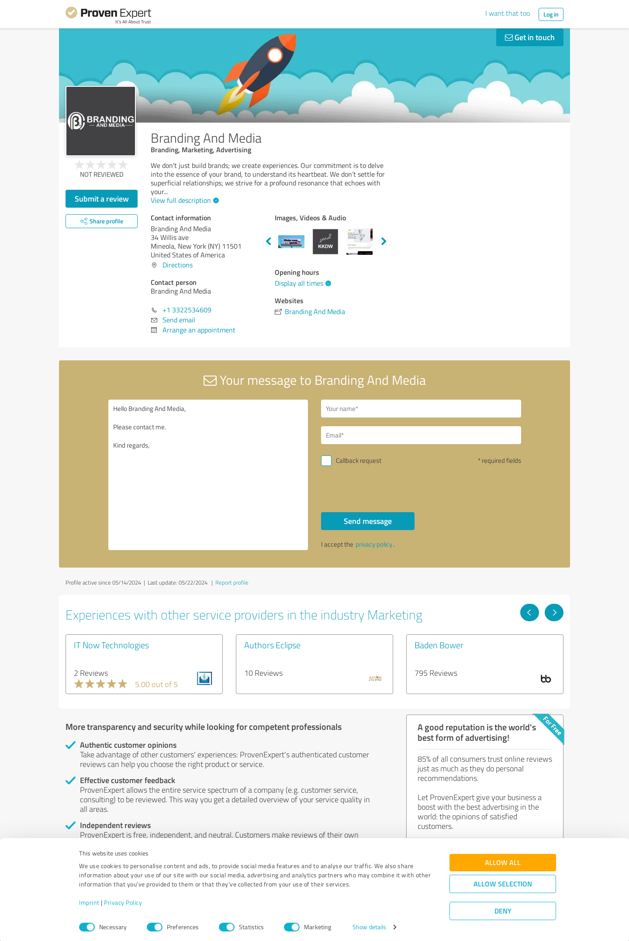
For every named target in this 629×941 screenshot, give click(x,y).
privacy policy (374, 544)
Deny (502, 908)
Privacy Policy (123, 900)
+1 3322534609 (186, 310)
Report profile (232, 582)
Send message (368, 521)
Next (384, 241)
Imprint (89, 900)
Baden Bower (439, 645)
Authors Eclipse (272, 645)
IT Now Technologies (111, 645)
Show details (369, 924)
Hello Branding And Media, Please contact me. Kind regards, (208, 475)
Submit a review (102, 198)
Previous (268, 241)
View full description (184, 200)
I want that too (507, 13)
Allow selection (502, 881)
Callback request (358, 460)
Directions (177, 265)
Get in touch (530, 37)
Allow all (503, 860)
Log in (551, 14)
